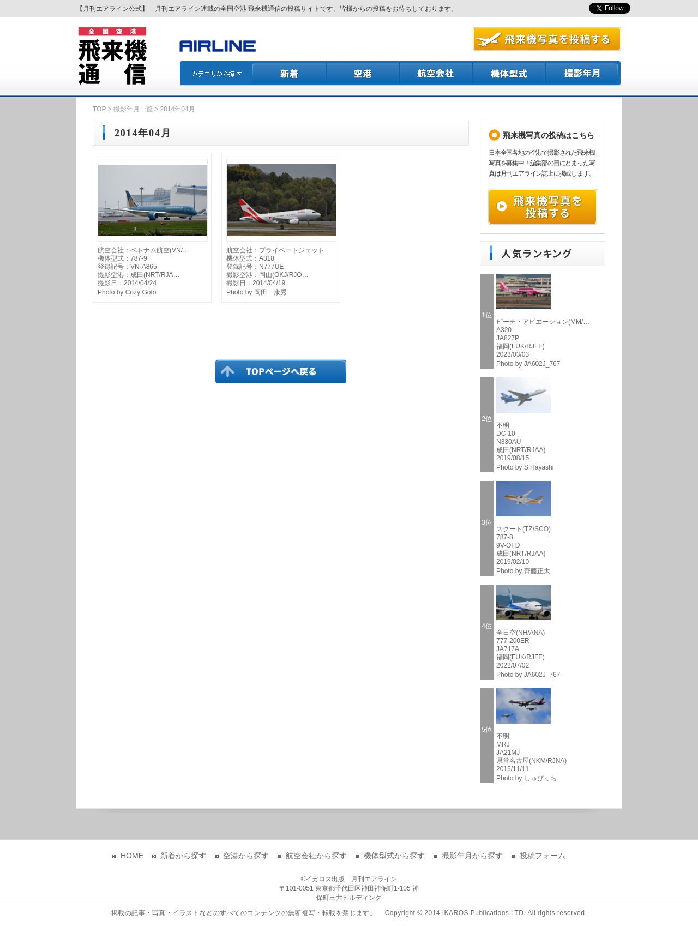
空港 (363, 73)
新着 (289, 73)
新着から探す (183, 855)
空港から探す (246, 855)
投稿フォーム (542, 855)
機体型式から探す (394, 855)
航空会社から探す (316, 855)
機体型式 (509, 73)
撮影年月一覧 (133, 109)
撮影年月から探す (472, 855)
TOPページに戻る (280, 371)
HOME (132, 855)
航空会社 (436, 73)
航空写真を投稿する (547, 39)
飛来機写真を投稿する (542, 207)
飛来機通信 (111, 56)
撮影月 (583, 73)
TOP (99, 109)
